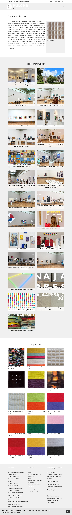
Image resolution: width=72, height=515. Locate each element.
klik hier (60, 487)
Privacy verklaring (32, 490)
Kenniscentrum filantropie (34, 480)
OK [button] (68, 511)
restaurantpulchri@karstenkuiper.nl (18, 502)
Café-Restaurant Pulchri (34, 484)
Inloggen (29, 472)
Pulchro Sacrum (31, 482)
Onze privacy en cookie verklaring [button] (12, 512)
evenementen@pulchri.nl (17, 492)
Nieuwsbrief (30, 476)
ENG (62, 1)
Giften (29, 478)
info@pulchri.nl (14, 485)
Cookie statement (32, 492)
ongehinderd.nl (56, 492)
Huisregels (30, 486)
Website (50, 40)
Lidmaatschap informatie (34, 474)
